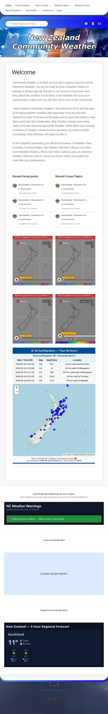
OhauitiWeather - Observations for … (31, 185)
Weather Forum (82, 5)
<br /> (54, 513)
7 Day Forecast (21, 5)
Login (59, 10)
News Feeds (41, 5)
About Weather (13, 10)
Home (9, 5)
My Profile (31, 10)
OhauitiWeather (25, 189)
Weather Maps (61, 5)
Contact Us (48, 10)
